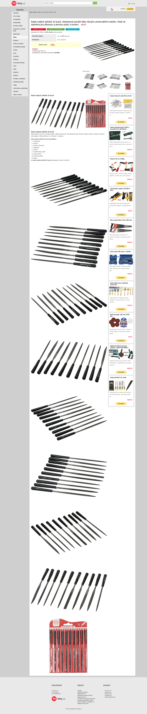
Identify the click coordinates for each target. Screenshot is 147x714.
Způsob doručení (82, 697)
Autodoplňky (17, 19)
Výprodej (19, 10)
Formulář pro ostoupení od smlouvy (86, 698)
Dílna (39, 12)
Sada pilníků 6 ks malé (118, 377)
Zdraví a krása (17, 94)
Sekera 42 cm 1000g (117, 159)
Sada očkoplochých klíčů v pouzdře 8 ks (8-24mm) (119, 128)
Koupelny (16, 56)
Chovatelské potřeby (19, 47)
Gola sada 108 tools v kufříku (120, 251)
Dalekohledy (17, 22)
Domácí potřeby (18, 25)
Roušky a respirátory (19, 78)
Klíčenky (15, 59)
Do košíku (121, 122)
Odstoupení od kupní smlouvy (85, 695)
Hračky (15, 50)
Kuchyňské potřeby (18, 62)
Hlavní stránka (33, 12)
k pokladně (130, 9)
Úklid (14, 69)
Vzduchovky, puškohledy (20, 88)
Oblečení (16, 72)
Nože (14, 66)
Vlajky (15, 85)
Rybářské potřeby (18, 82)
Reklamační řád (81, 693)
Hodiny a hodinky (18, 43)
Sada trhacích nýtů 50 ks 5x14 (121, 96)
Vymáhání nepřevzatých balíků (85, 700)
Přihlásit (133, 3)
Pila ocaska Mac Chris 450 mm (121, 220)
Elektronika (16, 34)
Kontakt (79, 690)
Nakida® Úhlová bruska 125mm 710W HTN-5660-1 (119, 346)
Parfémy (15, 75)
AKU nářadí (16, 16)
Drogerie (15, 40)
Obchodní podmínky (83, 692)
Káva (14, 53)
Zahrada (15, 91)
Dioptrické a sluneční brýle (19, 30)
